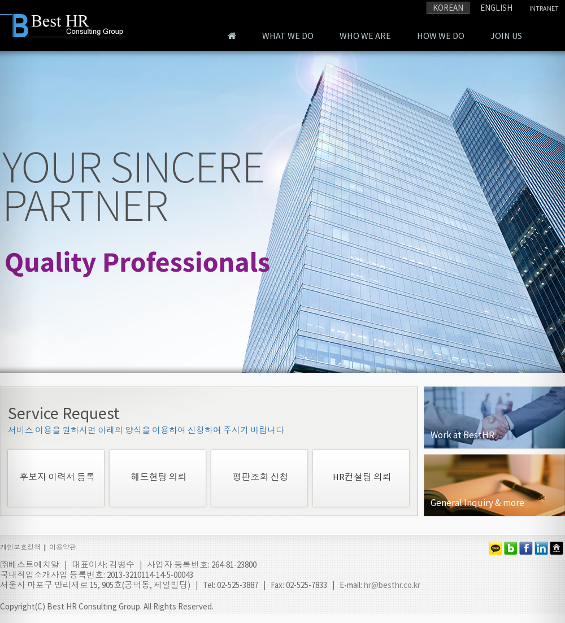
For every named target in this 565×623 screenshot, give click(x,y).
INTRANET (544, 8)
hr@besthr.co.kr (392, 585)
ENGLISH (496, 7)
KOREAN (448, 7)
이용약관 (62, 547)
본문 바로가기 (0, 0)
